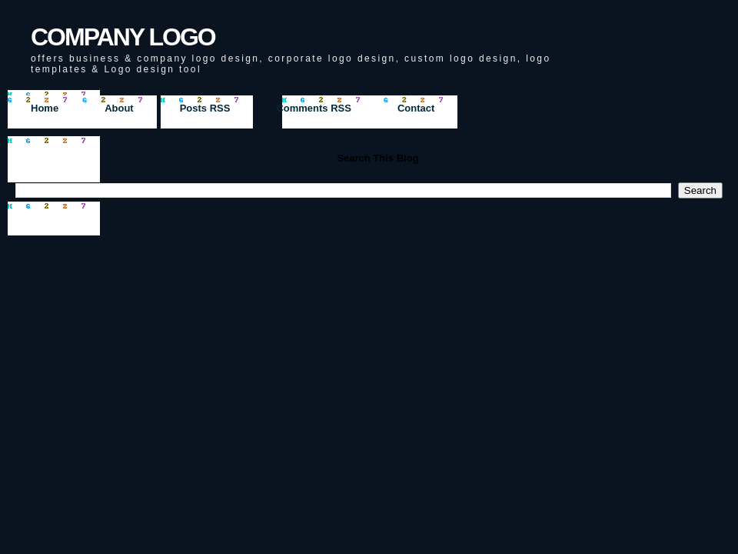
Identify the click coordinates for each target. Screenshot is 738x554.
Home (44, 108)
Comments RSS (313, 108)
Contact (415, 108)
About (119, 108)
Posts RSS (205, 108)
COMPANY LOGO (123, 37)
